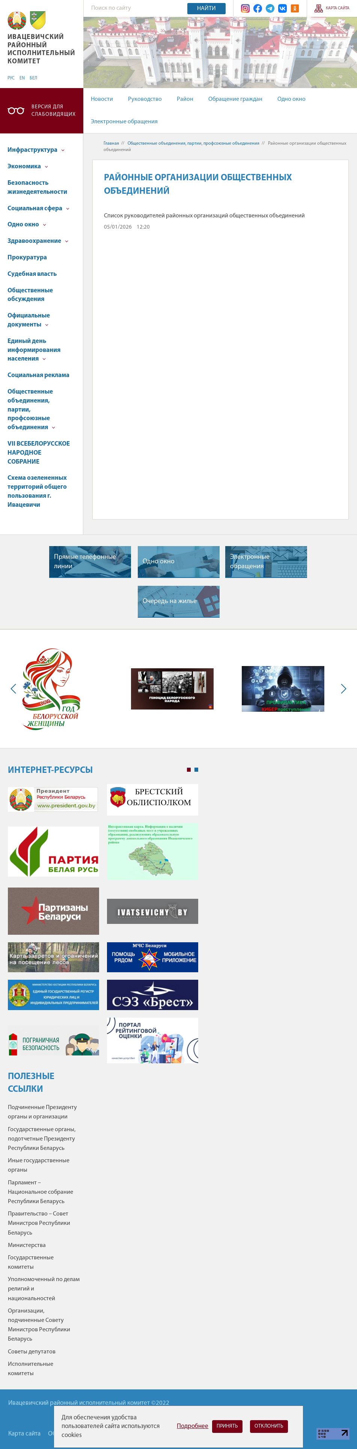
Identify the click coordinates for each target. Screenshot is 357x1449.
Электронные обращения (124, 122)
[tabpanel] (103, 927)
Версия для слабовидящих (54, 110)
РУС (11, 78)
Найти (206, 9)
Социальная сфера (38, 208)
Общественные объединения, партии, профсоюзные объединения (31, 410)
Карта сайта (337, 8)
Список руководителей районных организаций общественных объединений (204, 216)
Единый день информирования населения (34, 350)
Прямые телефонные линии (85, 562)
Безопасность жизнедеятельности (37, 187)
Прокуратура (27, 257)
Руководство (145, 99)
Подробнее (192, 1426)
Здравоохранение (38, 241)
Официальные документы (29, 320)
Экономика (28, 166)
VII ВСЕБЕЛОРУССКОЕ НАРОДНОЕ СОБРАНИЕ (39, 453)
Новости (102, 99)
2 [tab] (196, 770)
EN (22, 78)
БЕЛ (33, 78)
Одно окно (291, 99)
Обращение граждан (235, 99)
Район (185, 99)
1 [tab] (189, 770)
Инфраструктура (36, 150)
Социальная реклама (38, 375)
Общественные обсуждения (30, 295)
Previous (15, 689)
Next (341, 689)
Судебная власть (32, 274)
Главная (111, 143)
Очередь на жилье (170, 601)
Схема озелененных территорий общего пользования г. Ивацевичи (37, 491)
